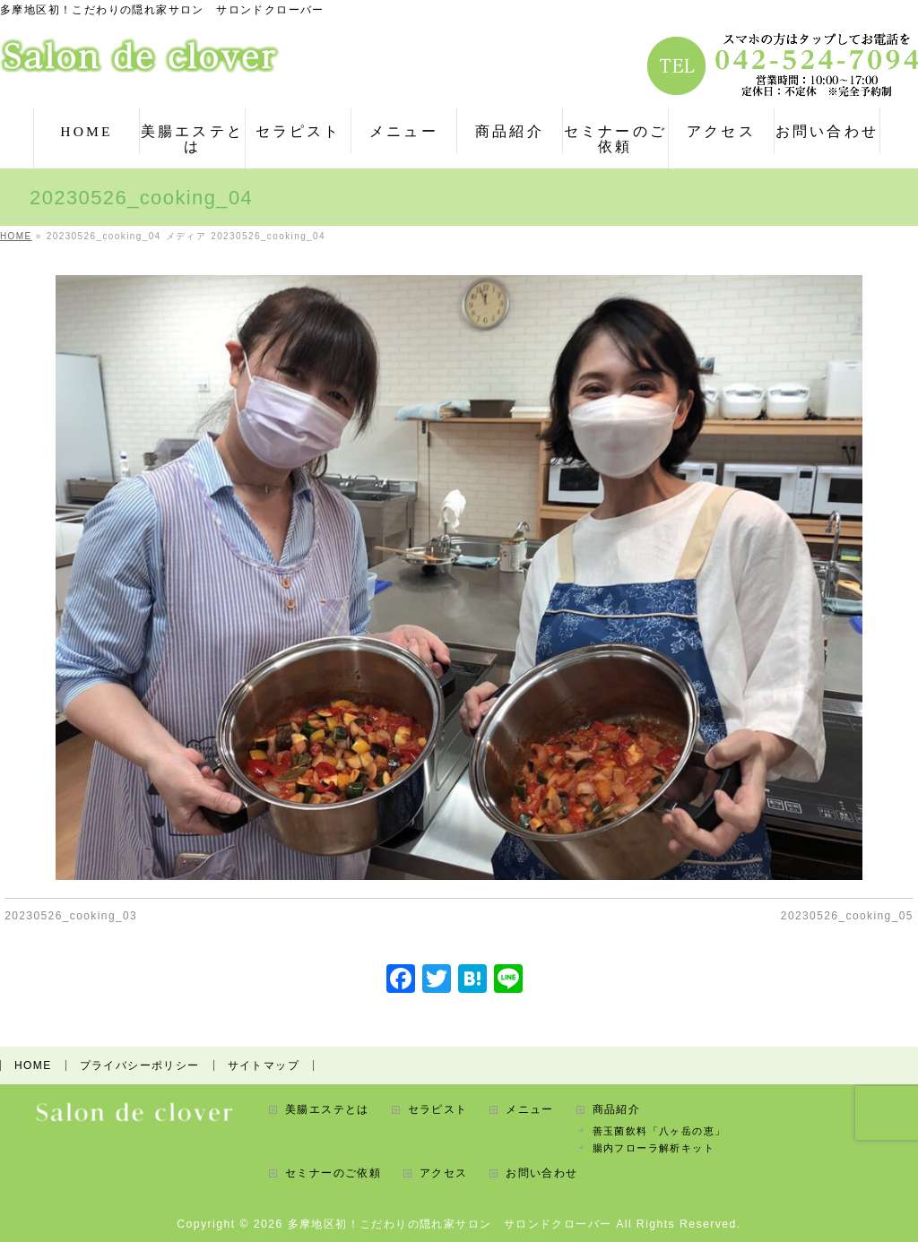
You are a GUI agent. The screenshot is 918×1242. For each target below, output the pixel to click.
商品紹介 (617, 1110)
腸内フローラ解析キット (653, 1148)
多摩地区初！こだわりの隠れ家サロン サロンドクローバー (450, 1224)
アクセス (444, 1173)
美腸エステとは (327, 1110)
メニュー (530, 1110)
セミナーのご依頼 (333, 1173)
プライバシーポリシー (140, 1065)
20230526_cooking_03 (70, 916)
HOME (33, 1065)
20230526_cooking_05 (847, 916)
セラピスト (438, 1110)
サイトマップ (263, 1065)
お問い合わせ (541, 1173)
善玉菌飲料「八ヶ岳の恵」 (659, 1131)
